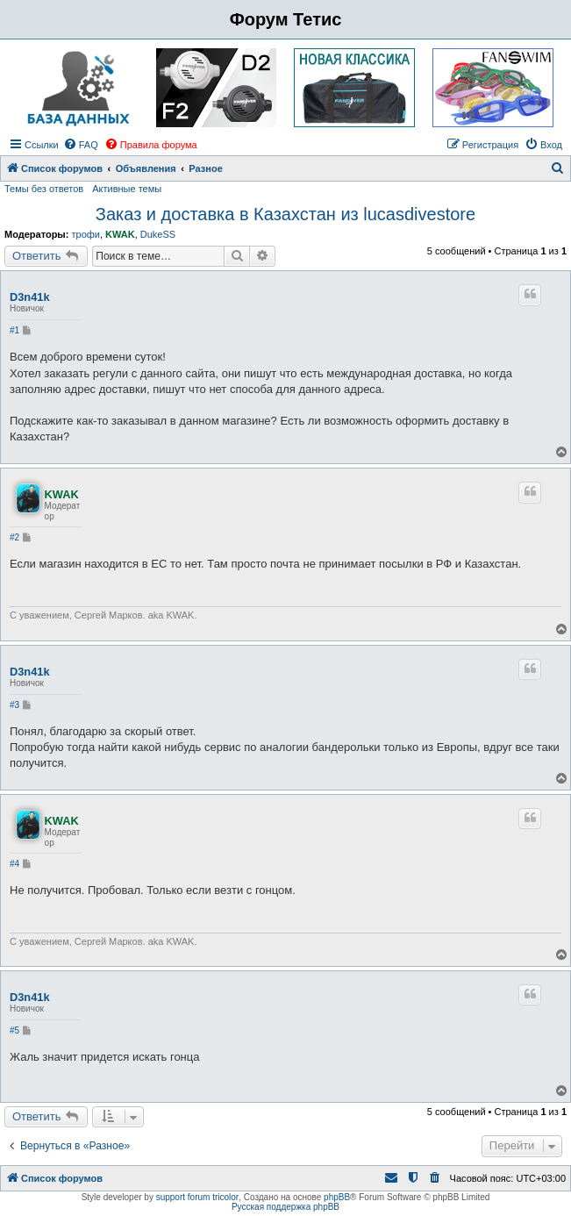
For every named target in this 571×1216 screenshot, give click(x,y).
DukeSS (157, 234)
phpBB (337, 1197)
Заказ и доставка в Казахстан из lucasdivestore (285, 214)
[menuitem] (80, 144)
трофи (85, 234)
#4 (14, 864)
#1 (14, 330)
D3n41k (30, 297)
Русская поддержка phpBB (285, 1207)
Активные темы (126, 188)
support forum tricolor (197, 1197)
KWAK (120, 234)
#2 (14, 537)
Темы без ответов (43, 188)
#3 (14, 705)
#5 (14, 1030)
